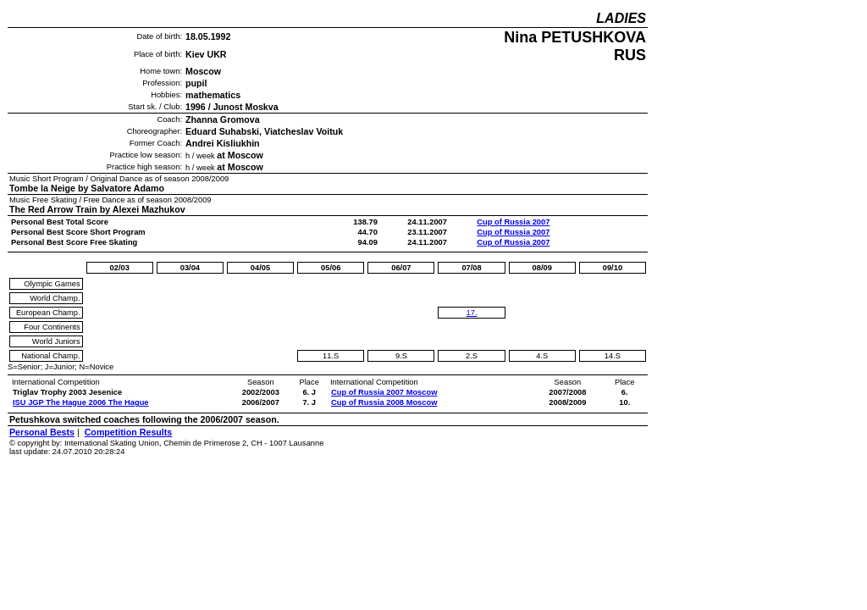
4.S (542, 356)
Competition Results (129, 432)
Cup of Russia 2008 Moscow (384, 402)
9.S (401, 356)
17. (472, 312)
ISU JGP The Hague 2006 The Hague (81, 402)
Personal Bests (42, 432)
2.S (472, 356)
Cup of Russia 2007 (513, 222)
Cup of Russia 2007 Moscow (384, 392)
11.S (331, 356)
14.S (613, 356)
